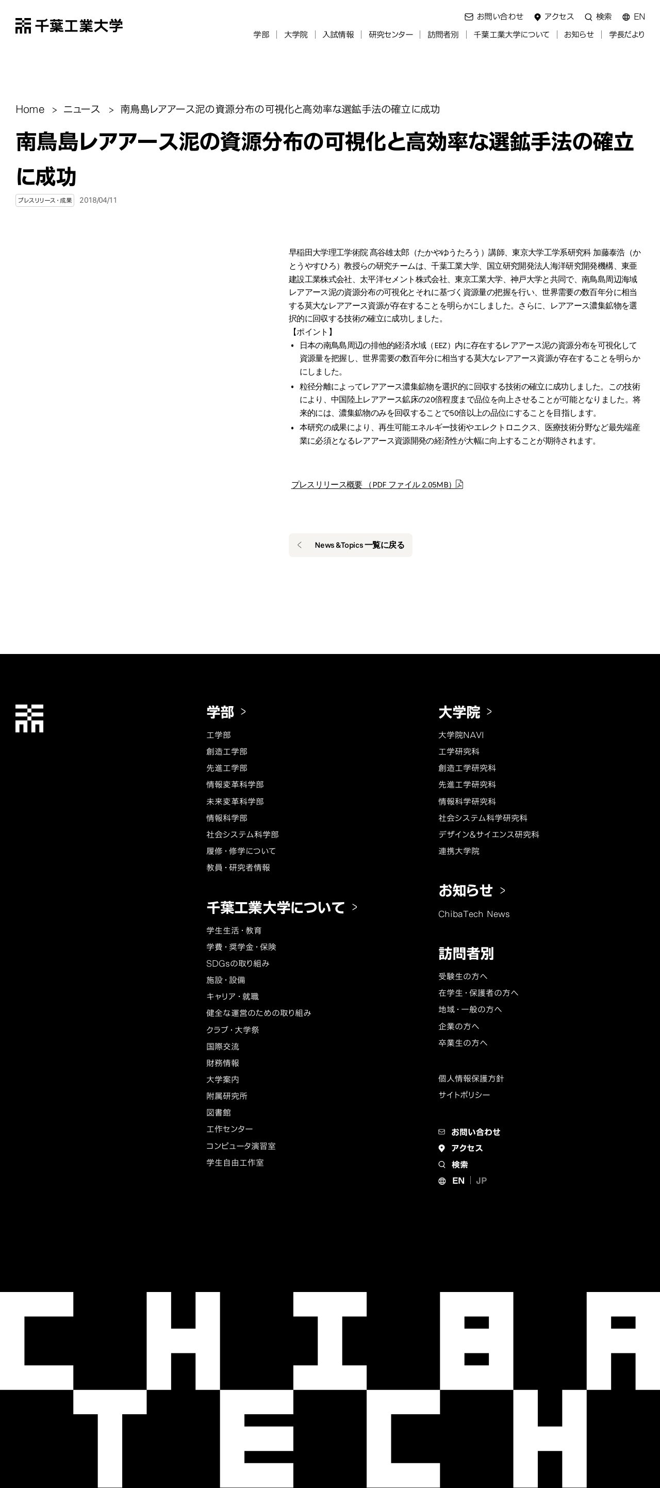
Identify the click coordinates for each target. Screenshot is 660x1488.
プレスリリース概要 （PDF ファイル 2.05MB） (373, 484)
